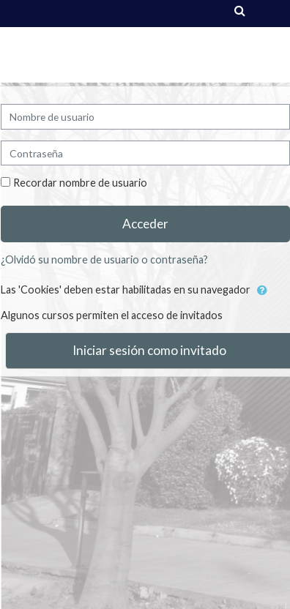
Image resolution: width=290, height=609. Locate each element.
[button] (262, 290)
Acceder (145, 223)
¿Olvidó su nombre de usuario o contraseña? (104, 259)
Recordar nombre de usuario (80, 182)
